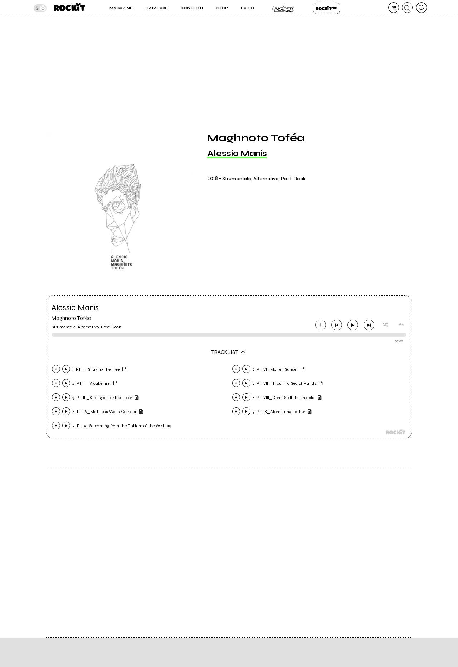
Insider (283, 8)
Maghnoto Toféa (71, 318)
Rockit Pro (326, 8)
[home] (69, 8)
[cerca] (407, 7)
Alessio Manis (237, 153)
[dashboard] (421, 7)
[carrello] (393, 7)
